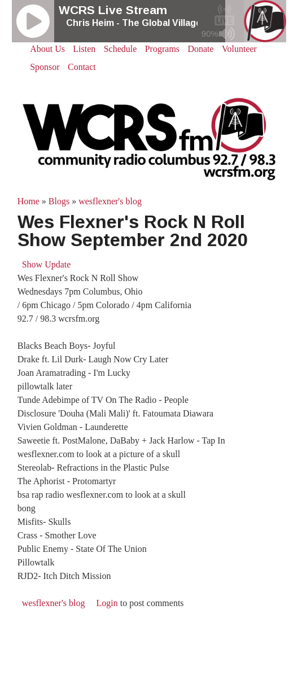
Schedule (120, 49)
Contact (82, 67)
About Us (47, 49)
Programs (162, 49)
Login (106, 603)
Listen (84, 49)
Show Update (46, 264)
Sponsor (44, 67)
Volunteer (239, 49)
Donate (200, 49)
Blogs (59, 201)
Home (28, 201)
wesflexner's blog (110, 201)
